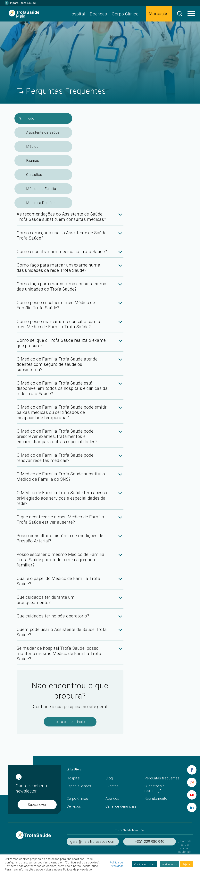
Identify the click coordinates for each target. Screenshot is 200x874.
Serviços (74, 806)
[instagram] (191, 782)
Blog (109, 778)
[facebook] (191, 770)
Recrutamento (156, 798)
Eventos (112, 786)
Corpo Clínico (125, 14)
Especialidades (79, 786)
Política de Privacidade (116, 864)
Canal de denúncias (121, 806)
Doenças (98, 14)
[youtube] (191, 795)
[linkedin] (191, 807)
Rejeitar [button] (186, 864)
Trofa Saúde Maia (127, 830)
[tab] (70, 218)
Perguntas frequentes (162, 778)
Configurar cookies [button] (144, 864)
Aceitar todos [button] (169, 864)
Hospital (77, 14)
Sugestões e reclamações (155, 788)
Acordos (112, 798)
